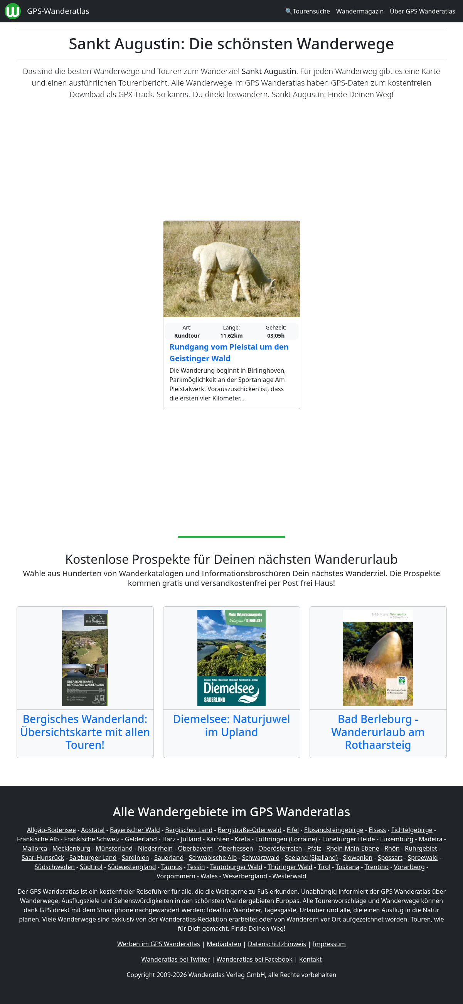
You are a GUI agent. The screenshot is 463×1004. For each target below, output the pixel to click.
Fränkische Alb (38, 839)
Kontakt (310, 959)
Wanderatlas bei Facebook (255, 959)
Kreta (242, 839)
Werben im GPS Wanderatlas (158, 944)
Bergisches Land (188, 830)
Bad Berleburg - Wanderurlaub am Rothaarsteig (377, 731)
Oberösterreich (280, 848)
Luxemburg (396, 839)
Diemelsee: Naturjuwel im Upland (231, 725)
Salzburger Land (92, 857)
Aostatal (92, 830)
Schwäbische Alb (213, 857)
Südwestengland (132, 867)
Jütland (191, 839)
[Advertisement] (232, 160)
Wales (208, 876)
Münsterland (114, 848)
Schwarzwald (261, 857)
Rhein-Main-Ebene (352, 848)
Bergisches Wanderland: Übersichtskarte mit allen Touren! (85, 731)
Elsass (377, 830)
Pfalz (314, 848)
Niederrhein (155, 848)
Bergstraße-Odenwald (249, 830)
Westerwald (289, 876)
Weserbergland (245, 876)
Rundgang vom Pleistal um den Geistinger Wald (229, 352)
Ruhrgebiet (421, 848)
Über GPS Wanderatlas (422, 11)
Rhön (391, 848)
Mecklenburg (71, 848)
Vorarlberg (409, 867)
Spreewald (423, 857)
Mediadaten (224, 944)
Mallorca (34, 848)
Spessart (390, 857)
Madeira (431, 839)
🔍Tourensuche (307, 11)
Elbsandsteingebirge (334, 830)
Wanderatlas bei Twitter (175, 959)
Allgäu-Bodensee (51, 830)
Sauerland (169, 857)
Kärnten (217, 839)
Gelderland (141, 839)
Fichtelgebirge (412, 830)
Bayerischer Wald (135, 830)
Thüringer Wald (290, 867)
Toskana (348, 867)
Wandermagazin (360, 11)
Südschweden (55, 867)
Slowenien (357, 857)
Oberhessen (235, 848)
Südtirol (91, 867)
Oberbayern (195, 848)
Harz (168, 839)
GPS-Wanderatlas (58, 11)
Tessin (196, 867)
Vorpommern (176, 876)
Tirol (324, 867)
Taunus (171, 867)
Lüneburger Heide (348, 839)
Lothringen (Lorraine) (286, 839)
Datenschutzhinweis (277, 944)
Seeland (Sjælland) (311, 857)
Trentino (377, 867)
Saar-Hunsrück (43, 857)
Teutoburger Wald (236, 867)
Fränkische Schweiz (92, 839)
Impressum (329, 944)
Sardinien (135, 857)
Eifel (293, 830)
